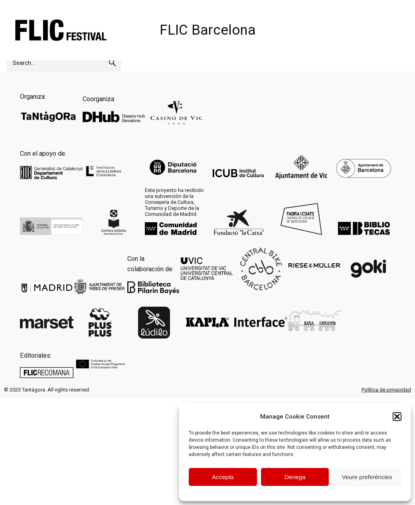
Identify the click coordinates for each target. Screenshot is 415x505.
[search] (112, 63)
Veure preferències (367, 477)
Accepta (222, 477)
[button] (397, 417)
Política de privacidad (386, 390)
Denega (295, 477)
